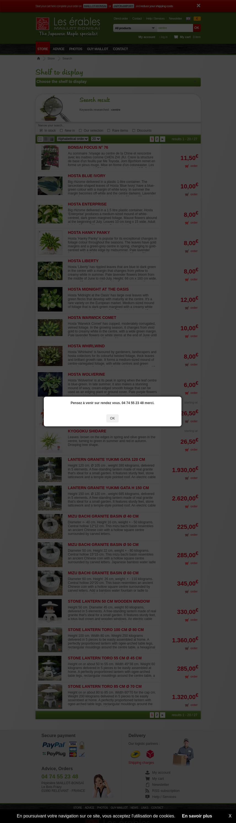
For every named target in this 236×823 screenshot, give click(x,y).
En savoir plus (197, 816)
